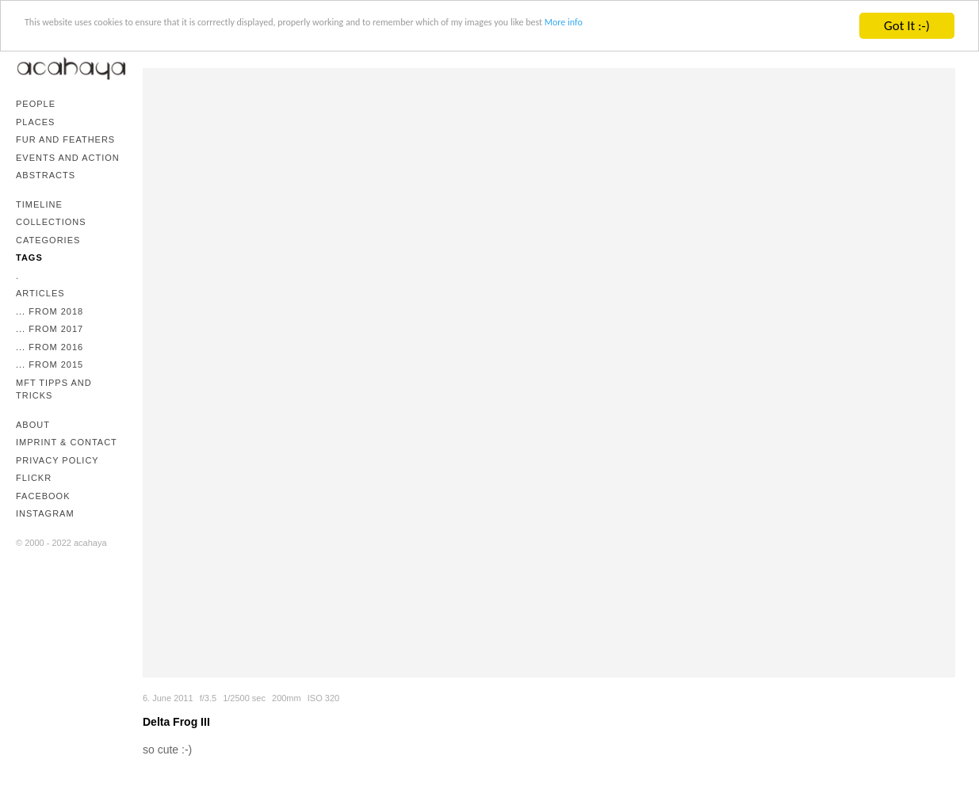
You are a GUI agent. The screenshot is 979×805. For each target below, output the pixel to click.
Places (35, 122)
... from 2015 (49, 364)
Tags (29, 257)
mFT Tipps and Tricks (54, 389)
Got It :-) (907, 25)
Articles (40, 293)
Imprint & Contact (66, 442)
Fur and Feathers (65, 139)
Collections (51, 222)
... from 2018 (49, 311)
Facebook (43, 496)
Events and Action (68, 157)
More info (788, 26)
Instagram (45, 513)
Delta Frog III (176, 721)
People (35, 104)
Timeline (39, 204)
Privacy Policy (57, 460)
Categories (48, 240)
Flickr (34, 478)
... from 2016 (49, 347)
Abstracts (45, 175)
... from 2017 (49, 329)
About (33, 424)
